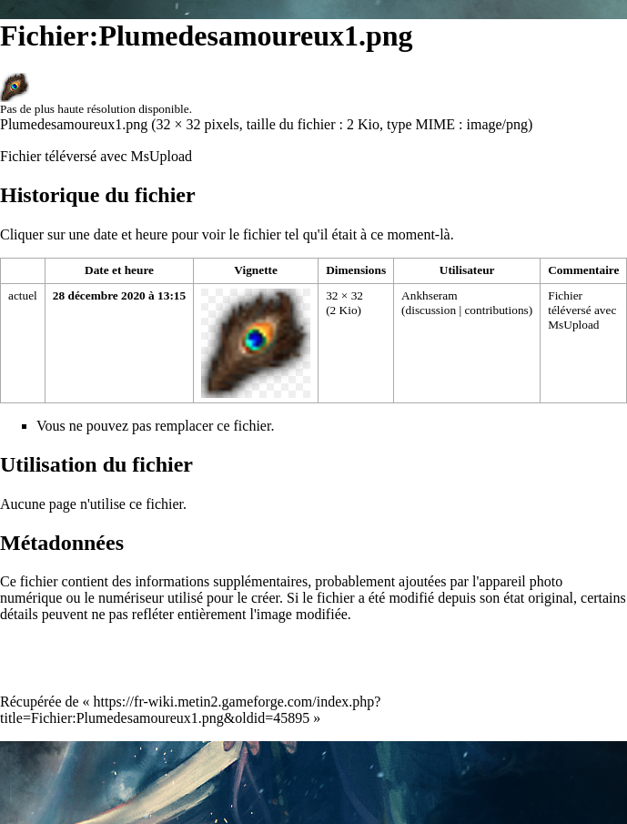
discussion (431, 310)
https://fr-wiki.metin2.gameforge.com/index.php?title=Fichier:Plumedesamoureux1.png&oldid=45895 (190, 710)
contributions (496, 310)
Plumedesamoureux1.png (73, 124)
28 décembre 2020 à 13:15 (119, 295)
